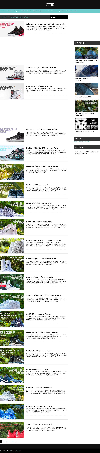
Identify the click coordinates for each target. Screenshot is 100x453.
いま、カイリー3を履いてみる (83, 96)
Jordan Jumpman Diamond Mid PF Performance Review (46, 24)
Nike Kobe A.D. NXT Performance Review (40, 388)
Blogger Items (19, 450)
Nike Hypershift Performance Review (39, 406)
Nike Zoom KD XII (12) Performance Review (41, 129)
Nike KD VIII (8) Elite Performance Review (41, 259)
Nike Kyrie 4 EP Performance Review (39, 185)
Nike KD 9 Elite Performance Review (39, 222)
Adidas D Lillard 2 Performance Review (39, 277)
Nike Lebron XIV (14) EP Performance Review (42, 332)
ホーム (4, 17)
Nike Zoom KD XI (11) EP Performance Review (42, 148)
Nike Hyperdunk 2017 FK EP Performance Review (43, 240)
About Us (9, 11)
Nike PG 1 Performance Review (37, 369)
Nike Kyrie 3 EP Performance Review (39, 351)
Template (16, 11)
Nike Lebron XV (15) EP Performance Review (42, 166)
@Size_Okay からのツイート (82, 141)
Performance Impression (57, 11)
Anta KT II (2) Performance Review (38, 314)
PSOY (46, 11)
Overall (29, 11)
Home (2, 11)
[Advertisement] (34, 51)
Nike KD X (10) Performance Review (39, 203)
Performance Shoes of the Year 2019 (85, 131)
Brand (23, 11)
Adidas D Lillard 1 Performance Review (39, 425)
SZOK (50, 5)
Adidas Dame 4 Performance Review (39, 86)
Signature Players (38, 11)
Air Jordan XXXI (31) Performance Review (41, 68)
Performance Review (19, 17)
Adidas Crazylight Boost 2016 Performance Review (44, 295)
